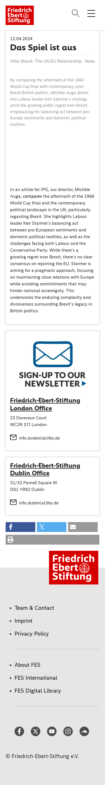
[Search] (76, 13)
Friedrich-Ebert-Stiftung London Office (45, 404)
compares (33, 196)
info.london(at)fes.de (39, 438)
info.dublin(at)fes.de (39, 503)
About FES (27, 664)
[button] (20, 527)
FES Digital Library (38, 690)
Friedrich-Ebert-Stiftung (45, 465)
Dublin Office (30, 473)
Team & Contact (34, 607)
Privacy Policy (32, 633)
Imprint (23, 620)
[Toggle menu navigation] (91, 13)
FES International (36, 677)
